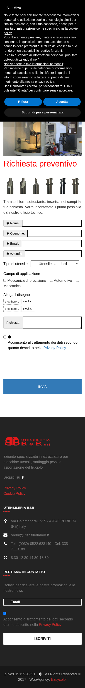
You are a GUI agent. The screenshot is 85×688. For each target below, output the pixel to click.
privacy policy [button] (44, 81)
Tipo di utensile (15, 264)
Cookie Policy (14, 493)
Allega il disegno (16, 295)
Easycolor (59, 679)
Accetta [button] (62, 101)
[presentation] (37, 365)
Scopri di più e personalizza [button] (42, 112)
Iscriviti (42, 639)
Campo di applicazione (21, 274)
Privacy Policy (55, 348)
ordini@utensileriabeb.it (30, 535)
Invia (42, 386)
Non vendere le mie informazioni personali (33, 64)
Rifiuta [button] (23, 101)
